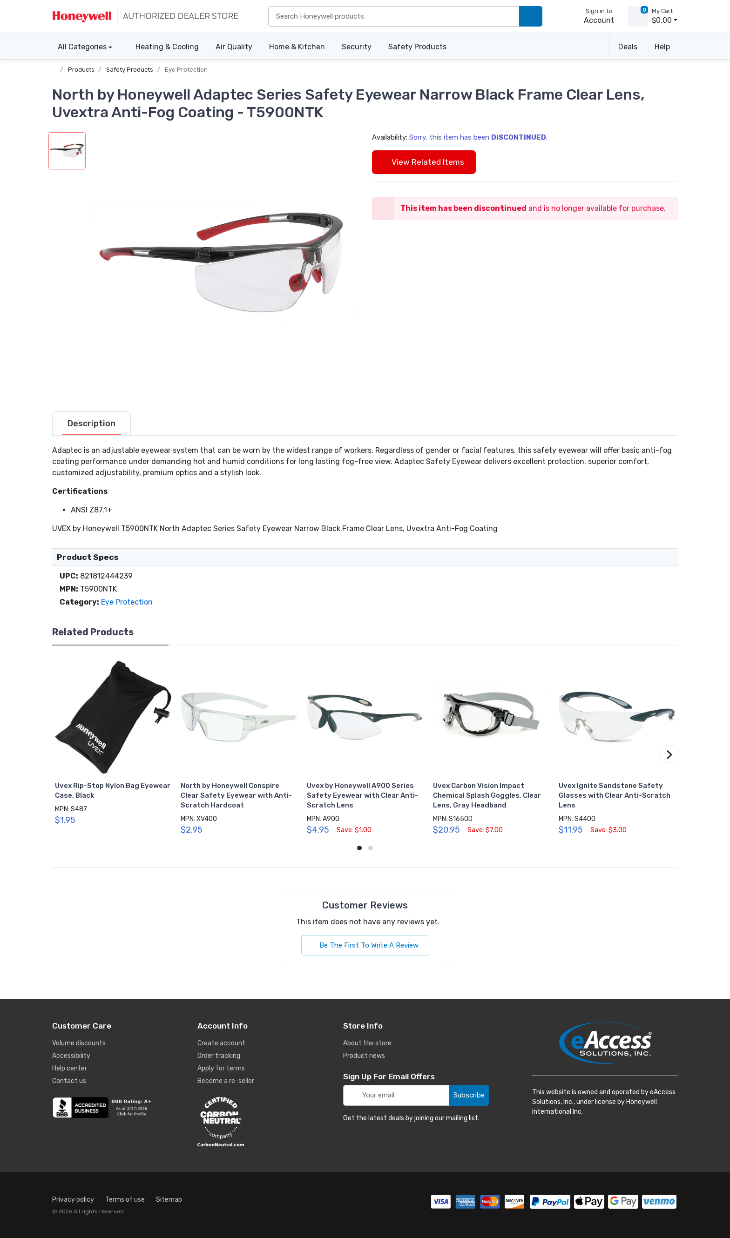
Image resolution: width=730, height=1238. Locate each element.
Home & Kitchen (297, 46)
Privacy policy (73, 1200)
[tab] (91, 423)
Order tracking (218, 1056)
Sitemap (169, 1200)
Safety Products (417, 46)
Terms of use (125, 1200)
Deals (627, 46)
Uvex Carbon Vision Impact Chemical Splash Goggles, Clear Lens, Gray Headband (487, 795)
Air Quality (234, 46)
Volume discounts (79, 1043)
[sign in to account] (592, 16)
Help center (69, 1068)
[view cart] (638, 16)
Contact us (69, 1081)
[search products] (530, 16)
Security (357, 46)
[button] (222, 264)
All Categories (79, 46)
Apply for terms (221, 1068)
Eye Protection (186, 69)
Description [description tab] (91, 423)
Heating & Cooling (167, 46)
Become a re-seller (225, 1081)
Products (81, 69)
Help (662, 46)
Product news (364, 1056)
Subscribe (469, 1095)
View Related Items (424, 162)
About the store (367, 1043)
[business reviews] (103, 1107)
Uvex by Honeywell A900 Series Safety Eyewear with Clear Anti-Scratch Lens (362, 795)
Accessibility (71, 1056)
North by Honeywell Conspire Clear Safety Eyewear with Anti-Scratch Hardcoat (236, 795)
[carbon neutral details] (248, 1121)
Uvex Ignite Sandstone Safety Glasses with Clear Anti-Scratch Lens (614, 795)
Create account (221, 1043)
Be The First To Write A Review (365, 945)
